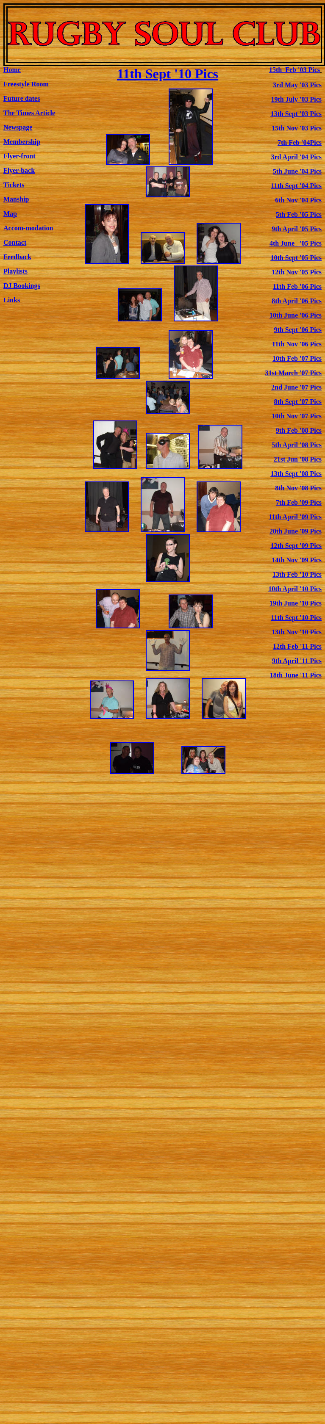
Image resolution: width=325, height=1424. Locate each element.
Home (12, 69)
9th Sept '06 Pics (298, 329)
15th (294, 69)
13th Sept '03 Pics (296, 113)
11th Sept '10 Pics (167, 73)
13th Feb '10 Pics (297, 574)
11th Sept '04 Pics (296, 185)
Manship (16, 199)
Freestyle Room (26, 84)
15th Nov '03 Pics (297, 128)
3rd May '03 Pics (297, 84)
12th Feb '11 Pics (297, 646)
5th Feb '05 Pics (299, 214)
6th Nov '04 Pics (298, 200)
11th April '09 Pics (295, 516)
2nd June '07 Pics (296, 387)
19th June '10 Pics (295, 603)
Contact (14, 242)
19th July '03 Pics (296, 99)
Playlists (15, 271)
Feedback (17, 256)
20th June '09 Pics (295, 531)
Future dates (21, 98)
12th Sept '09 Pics (296, 545)
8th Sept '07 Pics (298, 401)
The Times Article (29, 112)
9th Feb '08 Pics (299, 430)
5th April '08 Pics (297, 444)
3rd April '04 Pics (296, 156)
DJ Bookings (21, 285)
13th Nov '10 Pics (297, 632)
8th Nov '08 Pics (298, 488)
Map (10, 213)
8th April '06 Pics (297, 300)
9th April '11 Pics (297, 660)
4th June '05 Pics (295, 243)
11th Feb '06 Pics (297, 286)
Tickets (13, 184)
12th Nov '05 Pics (297, 272)
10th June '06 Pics (295, 315)
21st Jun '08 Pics (298, 459)
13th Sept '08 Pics (296, 473)
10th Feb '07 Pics (297, 358)
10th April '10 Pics (295, 588)
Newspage (17, 127)
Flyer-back (19, 170)
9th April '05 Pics (297, 228)
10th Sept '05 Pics (296, 257)
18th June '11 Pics (296, 675)
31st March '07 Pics (293, 372)
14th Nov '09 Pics (297, 560)
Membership (21, 141)
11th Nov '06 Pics (297, 344)
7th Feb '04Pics (300, 142)
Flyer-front (19, 156)
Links (11, 300)
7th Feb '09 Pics (299, 502)
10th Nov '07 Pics (297, 416)
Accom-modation (28, 228)
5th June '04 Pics (297, 171)
